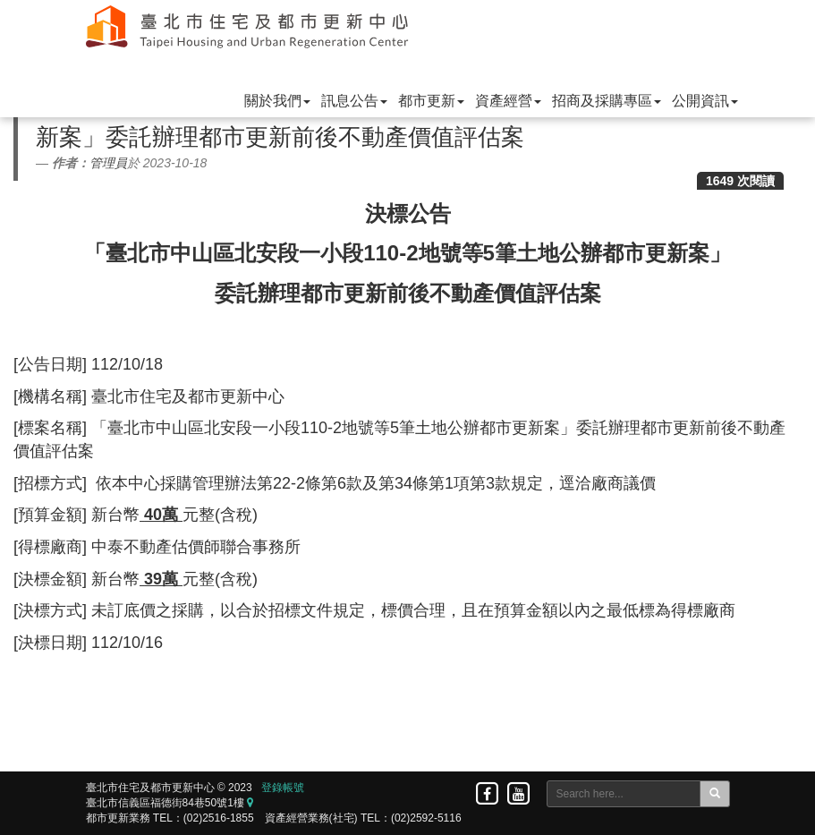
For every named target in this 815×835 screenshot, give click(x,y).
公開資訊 (705, 100)
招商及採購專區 (606, 100)
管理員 (108, 163)
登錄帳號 (282, 787)
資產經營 (508, 100)
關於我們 (277, 100)
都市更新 (431, 100)
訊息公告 (354, 100)
